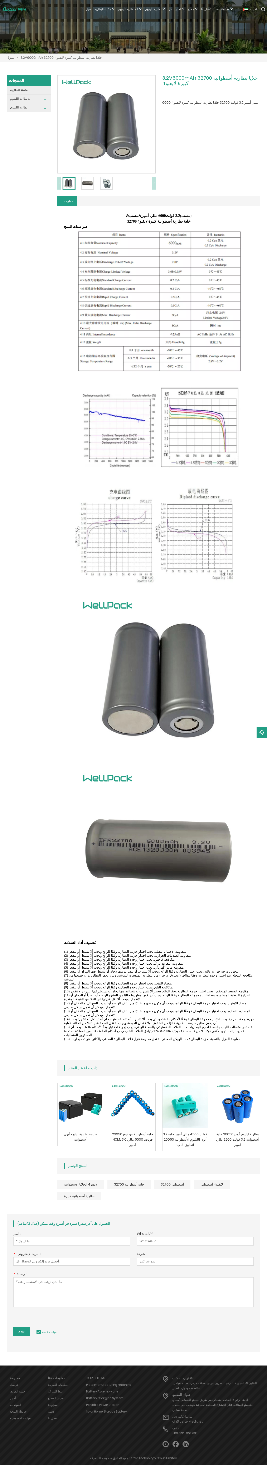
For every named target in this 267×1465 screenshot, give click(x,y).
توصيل (14, 1385)
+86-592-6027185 (185, 1434)
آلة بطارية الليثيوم (20, 99)
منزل (10, 57)
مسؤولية (53, 1406)
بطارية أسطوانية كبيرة (79, 1197)
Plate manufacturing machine (108, 1385)
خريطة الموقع (18, 1412)
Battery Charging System (104, 1399)
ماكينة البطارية (19, 90)
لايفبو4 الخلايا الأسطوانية (80, 1185)
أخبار (13, 1399)
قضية (51, 1412)
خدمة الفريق (17, 1392)
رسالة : (19, 1275)
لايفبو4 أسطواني (211, 1185)
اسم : (17, 1235)
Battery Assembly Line (102, 1392)
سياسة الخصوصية (20, 1419)
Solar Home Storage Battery (106, 1412)
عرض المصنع (56, 1399)
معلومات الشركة (58, 1385)
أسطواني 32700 (172, 1185)
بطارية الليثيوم (18, 107)
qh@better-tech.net (187, 1422)
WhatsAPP (145, 1235)
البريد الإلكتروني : (27, 1255)
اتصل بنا (53, 1419)
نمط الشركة (55, 1392)
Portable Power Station (102, 1406)
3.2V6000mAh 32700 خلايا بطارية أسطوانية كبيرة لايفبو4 (61, 57)
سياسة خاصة (49, 1333)
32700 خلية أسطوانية (129, 1185)
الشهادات (15, 1406)
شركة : (141, 1255)
